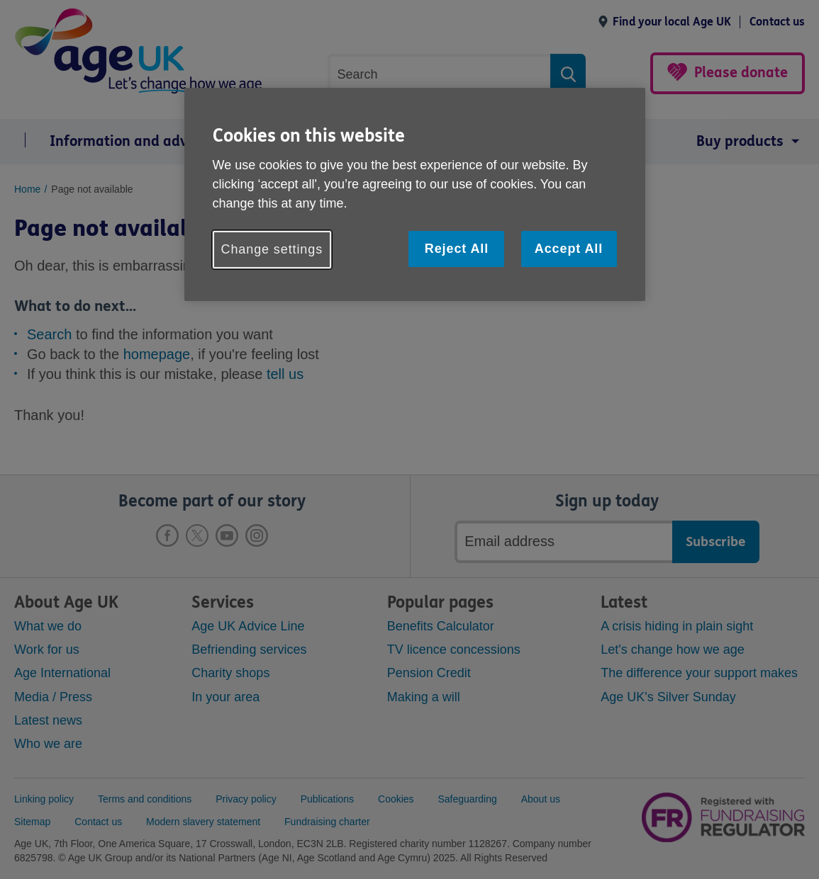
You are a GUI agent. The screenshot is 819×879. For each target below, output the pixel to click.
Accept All (569, 249)
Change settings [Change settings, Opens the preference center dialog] (272, 249)
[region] (414, 194)
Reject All (457, 249)
